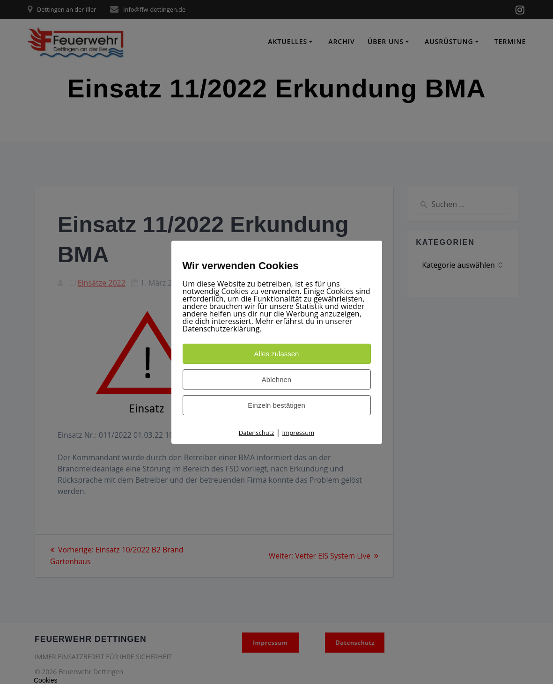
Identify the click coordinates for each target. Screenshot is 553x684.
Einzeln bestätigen (276, 405)
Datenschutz (256, 432)
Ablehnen (276, 379)
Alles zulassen (276, 354)
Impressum (298, 432)
